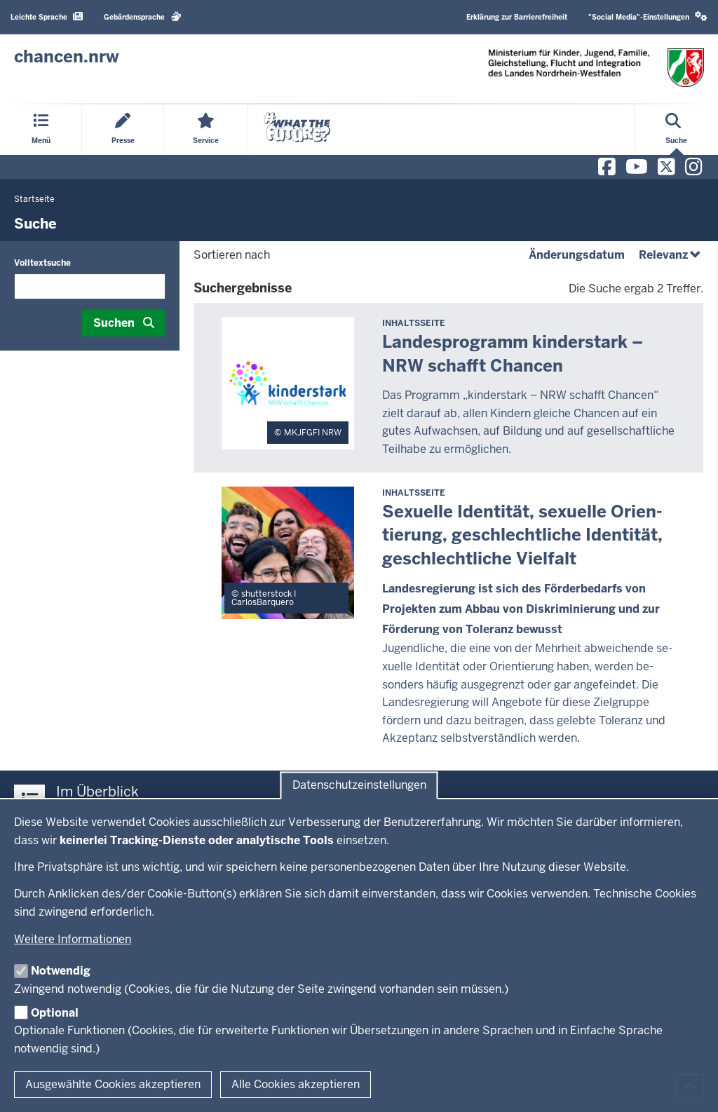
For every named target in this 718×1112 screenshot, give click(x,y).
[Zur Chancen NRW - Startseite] (66, 56)
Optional (55, 1012)
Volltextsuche (42, 263)
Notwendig (60, 970)
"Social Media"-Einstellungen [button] (647, 16)
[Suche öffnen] (676, 129)
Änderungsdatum (577, 255)
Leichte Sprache (47, 16)
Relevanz (671, 255)
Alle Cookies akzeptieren (295, 1084)
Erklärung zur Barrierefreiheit (516, 17)
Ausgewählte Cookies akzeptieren (113, 1084)
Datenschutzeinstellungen (359, 785)
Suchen (114, 323)
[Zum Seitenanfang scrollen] (690, 1086)
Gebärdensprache (143, 16)
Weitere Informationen (72, 939)
